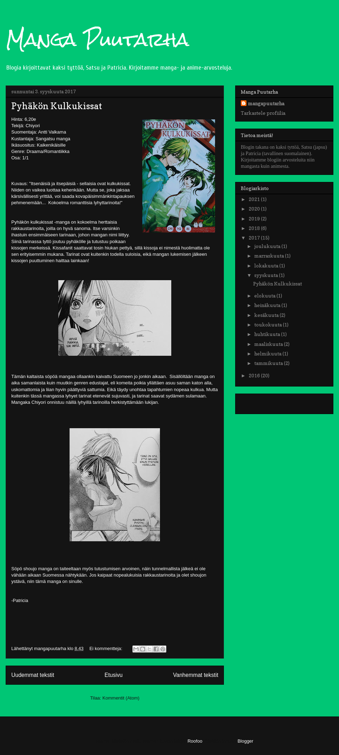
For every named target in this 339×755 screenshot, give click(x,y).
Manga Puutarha (97, 39)
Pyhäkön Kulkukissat (56, 106)
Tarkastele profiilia (263, 113)
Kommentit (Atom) (120, 698)
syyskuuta (266, 275)
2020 (255, 209)
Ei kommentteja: (106, 648)
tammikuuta (269, 363)
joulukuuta (267, 246)
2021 (255, 199)
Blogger (245, 741)
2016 (255, 375)
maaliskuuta (269, 344)
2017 (255, 238)
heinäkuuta (267, 305)
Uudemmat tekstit (32, 675)
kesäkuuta (267, 315)
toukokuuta (268, 325)
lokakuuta (266, 266)
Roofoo (195, 741)
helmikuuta (268, 353)
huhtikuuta (267, 334)
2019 (255, 219)
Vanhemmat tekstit (195, 675)
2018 (255, 228)
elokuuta (265, 296)
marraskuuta (269, 256)
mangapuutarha (266, 103)
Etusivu (114, 675)
